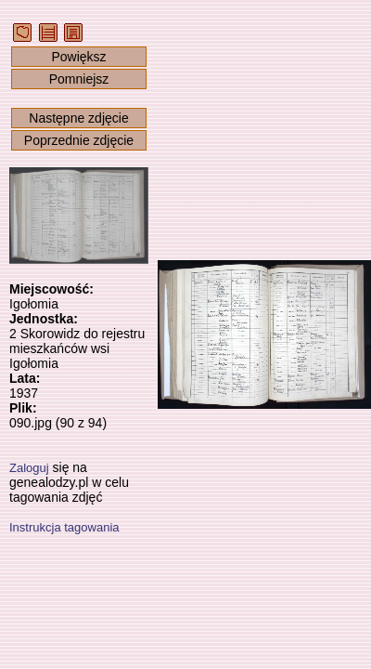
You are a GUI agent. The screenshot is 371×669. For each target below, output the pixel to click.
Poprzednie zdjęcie (79, 140)
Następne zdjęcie (78, 118)
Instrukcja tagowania (64, 527)
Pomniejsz (79, 79)
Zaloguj (29, 468)
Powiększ (78, 56)
